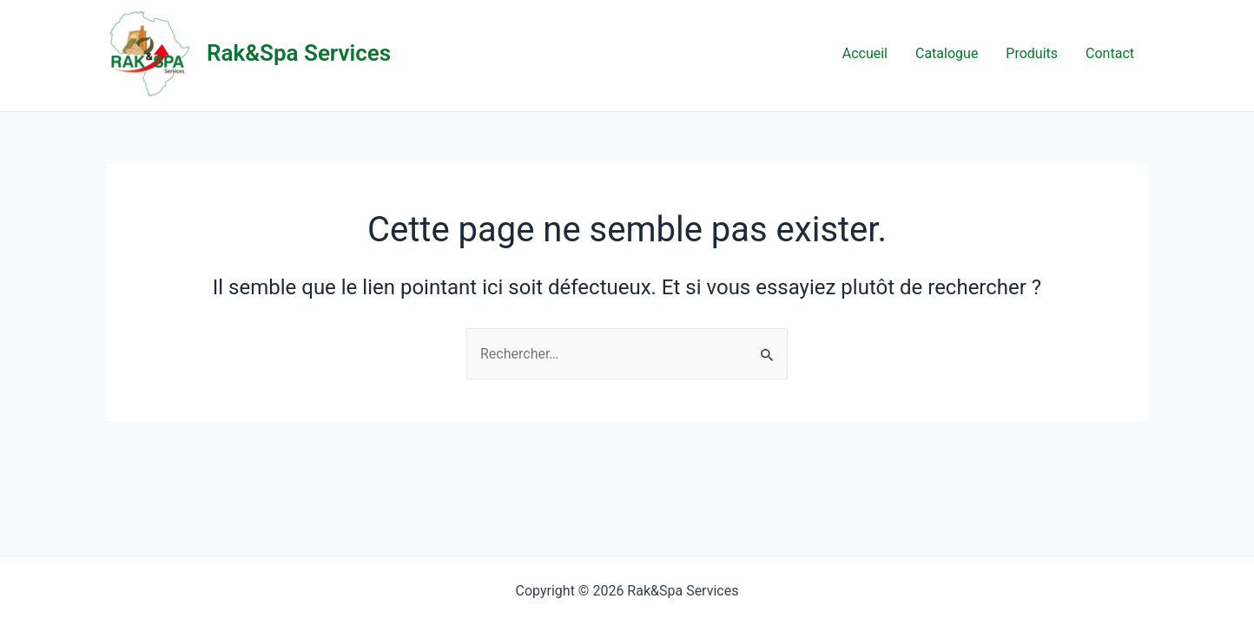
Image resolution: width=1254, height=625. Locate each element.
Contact (1110, 53)
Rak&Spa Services (299, 53)
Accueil (865, 53)
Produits (1032, 53)
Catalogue (946, 53)
